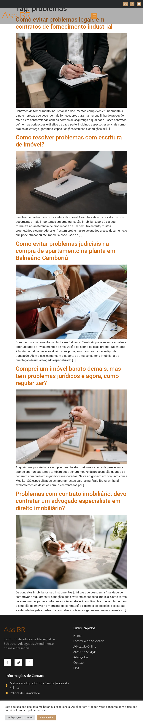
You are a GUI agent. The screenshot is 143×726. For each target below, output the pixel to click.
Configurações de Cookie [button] (20, 717)
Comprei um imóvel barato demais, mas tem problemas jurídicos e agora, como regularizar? (68, 376)
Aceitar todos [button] (46, 717)
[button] (94, 16)
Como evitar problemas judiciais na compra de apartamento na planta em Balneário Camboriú (65, 251)
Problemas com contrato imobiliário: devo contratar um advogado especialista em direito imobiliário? (71, 501)
